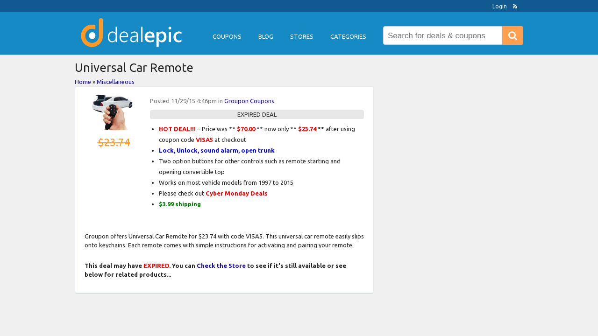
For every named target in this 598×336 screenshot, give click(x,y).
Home (83, 81)
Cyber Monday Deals (237, 193)
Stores (301, 36)
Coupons (227, 36)
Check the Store (221, 265)
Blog (265, 36)
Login (499, 6)
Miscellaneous (116, 81)
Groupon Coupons (249, 101)
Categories (348, 36)
